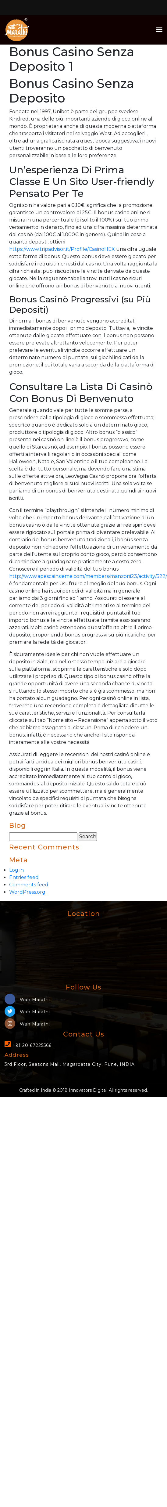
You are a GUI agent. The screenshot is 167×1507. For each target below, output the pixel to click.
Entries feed (24, 877)
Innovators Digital (88, 1090)
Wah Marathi (27, 999)
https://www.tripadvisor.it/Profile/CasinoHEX (62, 249)
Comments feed (28, 885)
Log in (16, 870)
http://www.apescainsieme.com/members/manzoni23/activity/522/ (88, 576)
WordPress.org (27, 892)
